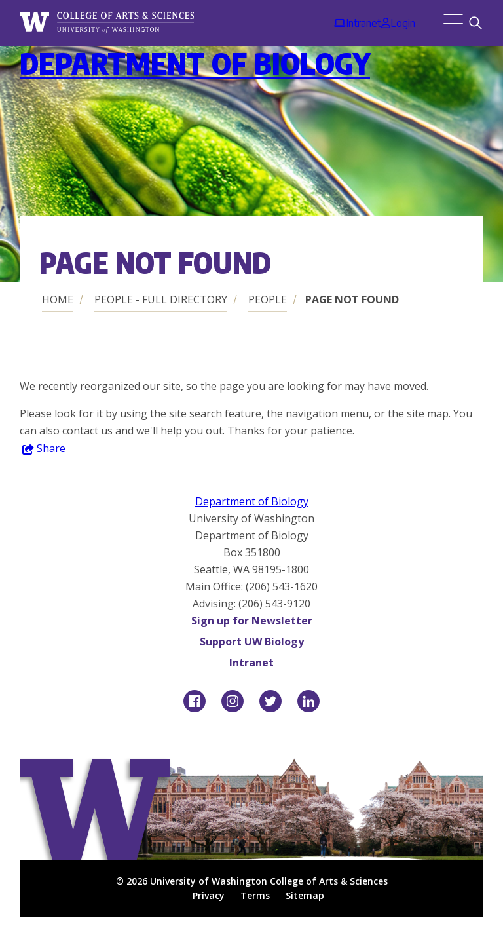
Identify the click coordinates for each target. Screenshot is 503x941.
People (267, 299)
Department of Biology (195, 63)
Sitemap (305, 895)
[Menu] (453, 23)
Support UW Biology (252, 641)
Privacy (209, 895)
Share (43, 449)
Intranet (251, 662)
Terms (255, 895)
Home (57, 299)
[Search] (475, 23)
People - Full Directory (160, 299)
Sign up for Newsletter (251, 620)
